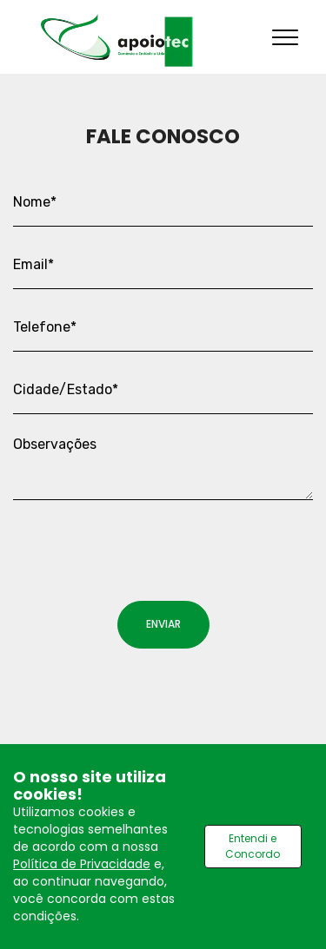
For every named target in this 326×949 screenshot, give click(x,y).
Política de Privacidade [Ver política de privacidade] (81, 864)
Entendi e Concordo (252, 846)
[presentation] (145, 541)
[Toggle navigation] (285, 36)
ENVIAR (163, 623)
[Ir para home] (117, 40)
